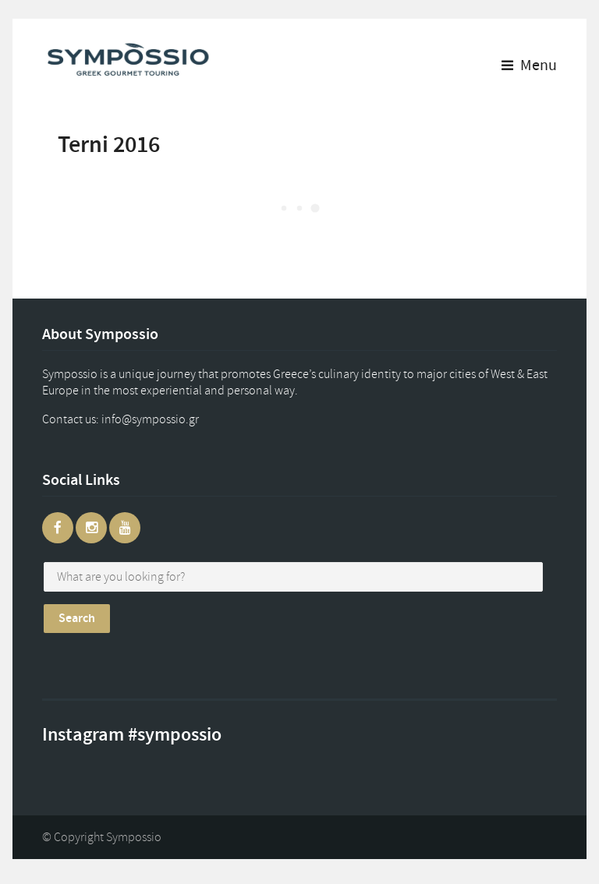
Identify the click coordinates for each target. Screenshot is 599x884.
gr (165, 419)
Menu (529, 65)
